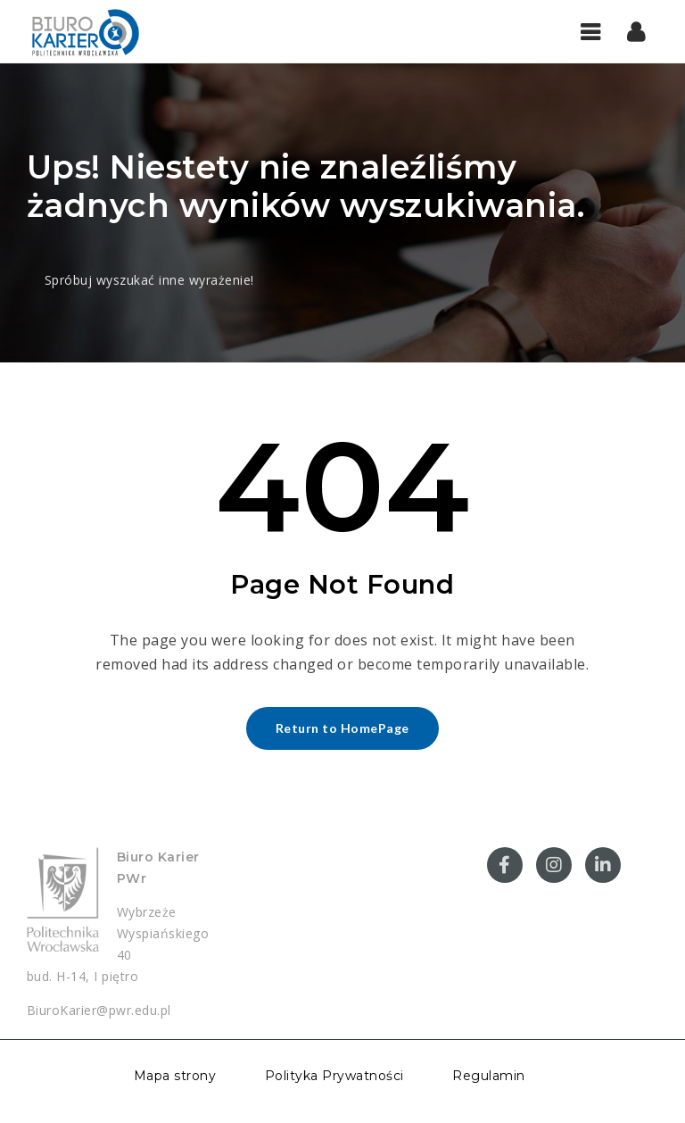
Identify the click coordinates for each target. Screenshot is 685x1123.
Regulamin (488, 1076)
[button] (636, 31)
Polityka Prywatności (334, 1076)
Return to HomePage (342, 728)
